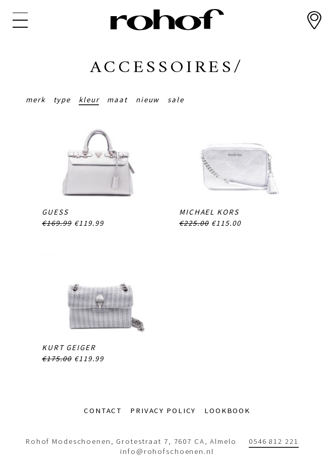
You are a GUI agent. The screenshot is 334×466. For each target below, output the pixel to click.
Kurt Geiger (69, 347)
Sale (176, 99)
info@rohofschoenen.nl (166, 451)
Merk (35, 99)
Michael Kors (209, 212)
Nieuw (147, 99)
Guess (55, 212)
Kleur (89, 99)
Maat (117, 99)
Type (62, 99)
